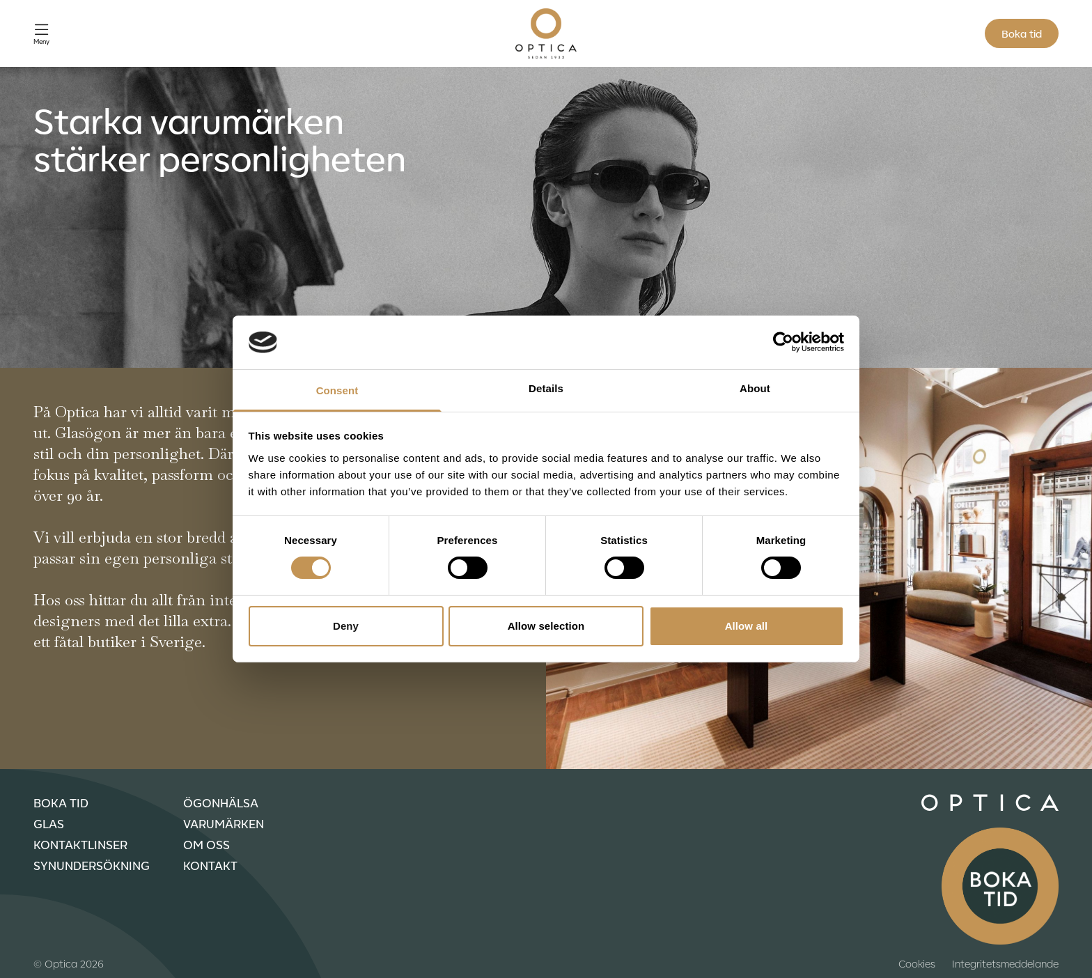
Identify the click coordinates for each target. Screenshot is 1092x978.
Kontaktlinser (80, 844)
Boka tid (1021, 33)
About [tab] (755, 388)
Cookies (916, 963)
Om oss (206, 844)
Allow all (746, 626)
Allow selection (546, 626)
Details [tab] (546, 388)
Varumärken (223, 823)
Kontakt (210, 865)
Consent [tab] (337, 390)
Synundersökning (91, 865)
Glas (48, 823)
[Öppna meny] (41, 34)
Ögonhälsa (220, 802)
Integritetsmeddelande (1005, 963)
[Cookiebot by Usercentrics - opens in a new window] (783, 342)
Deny (346, 626)
